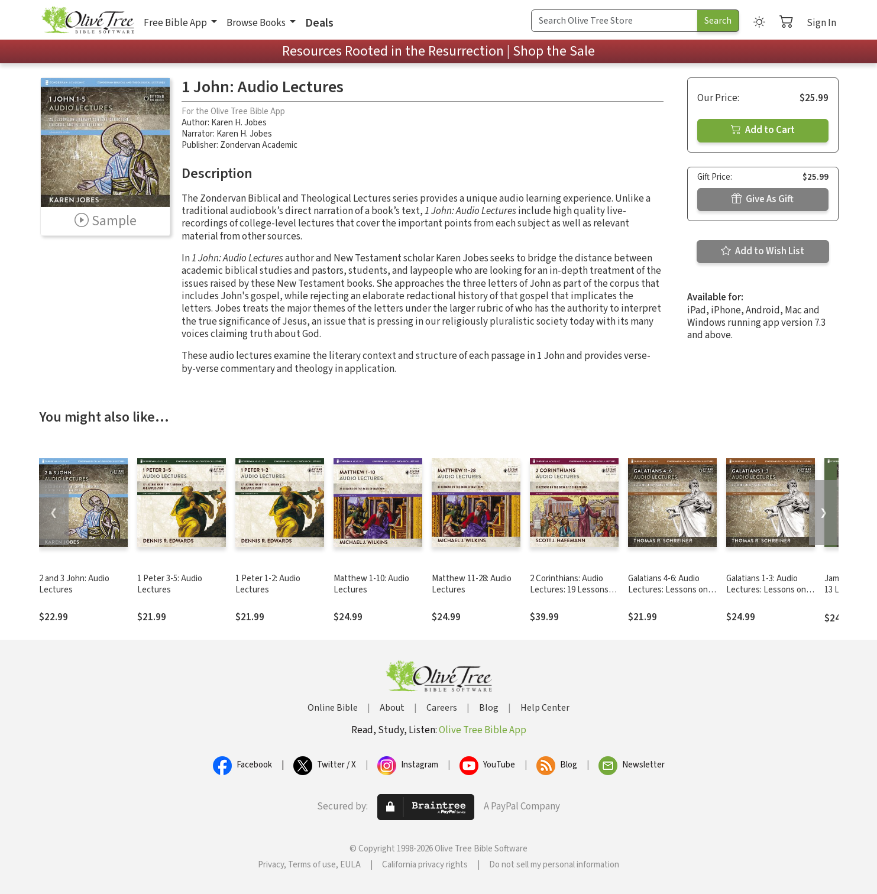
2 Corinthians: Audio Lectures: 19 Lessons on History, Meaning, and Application (569, 595)
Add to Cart (763, 130)
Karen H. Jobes (239, 122)
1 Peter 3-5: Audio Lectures (169, 584)
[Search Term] (614, 20)
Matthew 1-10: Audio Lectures (371, 584)
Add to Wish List (762, 251)
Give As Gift (763, 199)
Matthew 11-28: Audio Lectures (472, 584)
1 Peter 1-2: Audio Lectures (267, 584)
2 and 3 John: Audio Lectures (74, 584)
